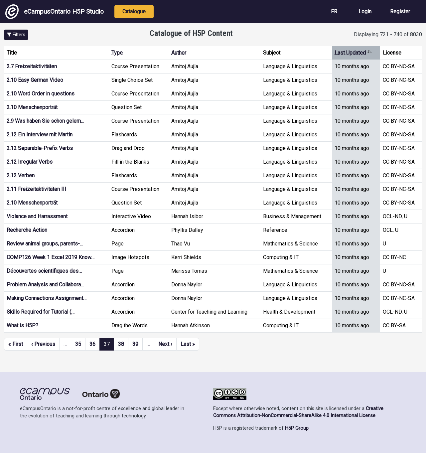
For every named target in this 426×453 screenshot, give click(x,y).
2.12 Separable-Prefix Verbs (40, 148)
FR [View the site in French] (334, 11)
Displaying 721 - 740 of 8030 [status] (388, 34)
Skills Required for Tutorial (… (40, 312)
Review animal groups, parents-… (45, 243)
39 (135, 344)
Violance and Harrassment (37, 216)
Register (400, 11)
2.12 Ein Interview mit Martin (39, 134)
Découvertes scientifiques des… (44, 271)
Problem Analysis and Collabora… (45, 284)
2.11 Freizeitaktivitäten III (36, 189)
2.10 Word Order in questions (40, 93)
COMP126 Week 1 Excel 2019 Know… (50, 257)
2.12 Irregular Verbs (30, 162)
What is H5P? (22, 325)
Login (364, 11)
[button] (16, 35)
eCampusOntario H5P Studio (54, 11)
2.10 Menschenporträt (32, 107)
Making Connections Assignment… (46, 298)
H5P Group (297, 428)
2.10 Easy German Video (35, 80)
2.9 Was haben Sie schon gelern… (45, 121)
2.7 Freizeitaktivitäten (32, 66)
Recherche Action (27, 230)
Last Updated (353, 53)
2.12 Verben (21, 175)
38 (121, 344)
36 (92, 344)
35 (78, 344)
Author (178, 53)
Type (117, 53)
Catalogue (134, 11)
